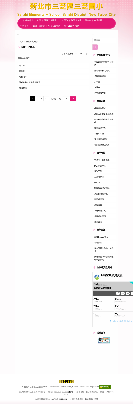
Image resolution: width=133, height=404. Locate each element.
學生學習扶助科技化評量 (103, 249)
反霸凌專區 (99, 177)
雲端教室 (98, 243)
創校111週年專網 (71, 26)
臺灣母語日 (99, 199)
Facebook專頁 (38, 26)
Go (73, 99)
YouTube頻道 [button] (54, 26)
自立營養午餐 (100, 93)
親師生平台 (99, 133)
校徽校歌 (23, 88)
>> (46, 99)
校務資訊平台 (100, 128)
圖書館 (88, 20)
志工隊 (22, 65)
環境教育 (98, 205)
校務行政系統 (100, 108)
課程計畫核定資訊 (102, 70)
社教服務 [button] (24, 26)
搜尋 (95, 47)
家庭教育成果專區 (102, 188)
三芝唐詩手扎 (100, 210)
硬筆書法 (98, 222)
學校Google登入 (101, 237)
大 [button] (87, 54)
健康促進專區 (100, 216)
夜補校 (22, 71)
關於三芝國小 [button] (50, 20)
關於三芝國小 (32, 41)
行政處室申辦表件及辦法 (103, 63)
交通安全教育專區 (102, 160)
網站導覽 (29, 20)
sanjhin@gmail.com (59, 399)
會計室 (97, 87)
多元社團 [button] (98, 20)
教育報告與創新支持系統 (103, 120)
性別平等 (98, 171)
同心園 (97, 182)
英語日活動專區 (101, 194)
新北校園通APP (101, 139)
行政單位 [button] (64, 20)
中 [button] (81, 54)
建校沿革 (23, 77)
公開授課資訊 (100, 76)
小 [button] (76, 54)
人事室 (97, 82)
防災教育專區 (100, 166)
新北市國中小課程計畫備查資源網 (103, 258)
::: (21, 20)
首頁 (39, 20)
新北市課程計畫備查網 (103, 114)
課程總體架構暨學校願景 (29, 82)
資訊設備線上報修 (102, 145)
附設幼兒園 (76, 20)
